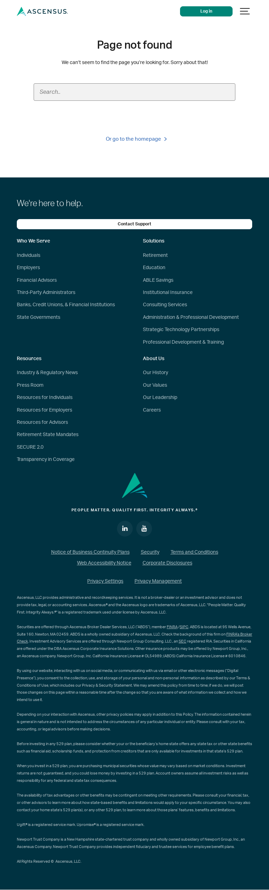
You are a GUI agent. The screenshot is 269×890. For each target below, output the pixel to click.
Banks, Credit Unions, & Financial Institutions (66, 304)
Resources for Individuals (45, 397)
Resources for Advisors (42, 422)
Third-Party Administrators (46, 292)
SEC (182, 641)
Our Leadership (160, 397)
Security (150, 552)
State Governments (38, 317)
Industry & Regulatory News (47, 372)
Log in (206, 11)
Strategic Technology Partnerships (181, 329)
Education (154, 267)
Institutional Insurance (168, 292)
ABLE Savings (158, 280)
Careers (152, 410)
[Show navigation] (245, 11)
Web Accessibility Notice (104, 563)
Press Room (30, 385)
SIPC (184, 627)
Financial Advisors (37, 280)
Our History (155, 372)
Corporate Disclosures (167, 563)
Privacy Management (158, 581)
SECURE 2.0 (30, 447)
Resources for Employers (44, 410)
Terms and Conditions (194, 552)
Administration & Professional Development (191, 317)
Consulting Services (165, 304)
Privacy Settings (105, 581)
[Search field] (134, 92)
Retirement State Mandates (47, 434)
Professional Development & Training (183, 342)
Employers (28, 267)
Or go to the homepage (136, 139)
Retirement (155, 255)
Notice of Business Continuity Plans (90, 552)
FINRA (172, 627)
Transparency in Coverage (46, 459)
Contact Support (134, 224)
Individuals (28, 255)
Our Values (155, 385)
